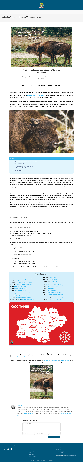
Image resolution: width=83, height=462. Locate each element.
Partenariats (31, 451)
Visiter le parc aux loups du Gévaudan (24, 279)
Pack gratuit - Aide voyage (61, 452)
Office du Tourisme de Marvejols (51, 360)
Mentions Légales (32, 456)
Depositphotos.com (72, 455)
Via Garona (54, 281)
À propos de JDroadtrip (33, 447)
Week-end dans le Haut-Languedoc (24, 284)
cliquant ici (31, 224)
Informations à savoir (18, 163)
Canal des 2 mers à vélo (57, 298)
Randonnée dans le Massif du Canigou (55, 284)
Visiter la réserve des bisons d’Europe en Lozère (19, 18)
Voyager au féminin (28, 413)
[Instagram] (7, 448)
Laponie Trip (58, 449)
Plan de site (31, 454)
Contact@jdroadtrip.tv (11, 445)
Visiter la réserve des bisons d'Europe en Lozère (25, 161)
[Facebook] (4, 448)
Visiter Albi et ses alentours (20, 286)
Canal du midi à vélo (57, 296)
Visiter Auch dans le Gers (20, 290)
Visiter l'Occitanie (17, 170)
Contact (30, 449)
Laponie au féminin (59, 447)
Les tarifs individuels (21, 167)
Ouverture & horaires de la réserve (24, 166)
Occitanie (42, 77)
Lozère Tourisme (65, 360)
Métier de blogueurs (60, 451)
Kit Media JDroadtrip (33, 452)
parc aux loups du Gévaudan (36, 95)
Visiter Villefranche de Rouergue (23, 297)
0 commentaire (49, 77)
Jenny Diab (26, 77)
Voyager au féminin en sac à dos (24, 356)
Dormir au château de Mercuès (54, 292)
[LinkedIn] (11, 448)
